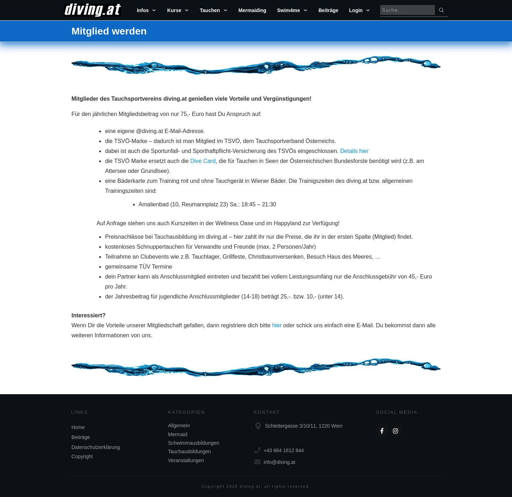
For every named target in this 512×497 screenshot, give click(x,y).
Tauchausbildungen (189, 451)
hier (277, 325)
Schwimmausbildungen (193, 443)
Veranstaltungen (186, 460)
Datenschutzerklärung (95, 447)
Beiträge (80, 437)
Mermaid (177, 434)
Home (78, 427)
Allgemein (179, 425)
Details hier (354, 151)
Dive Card (202, 161)
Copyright (82, 456)
